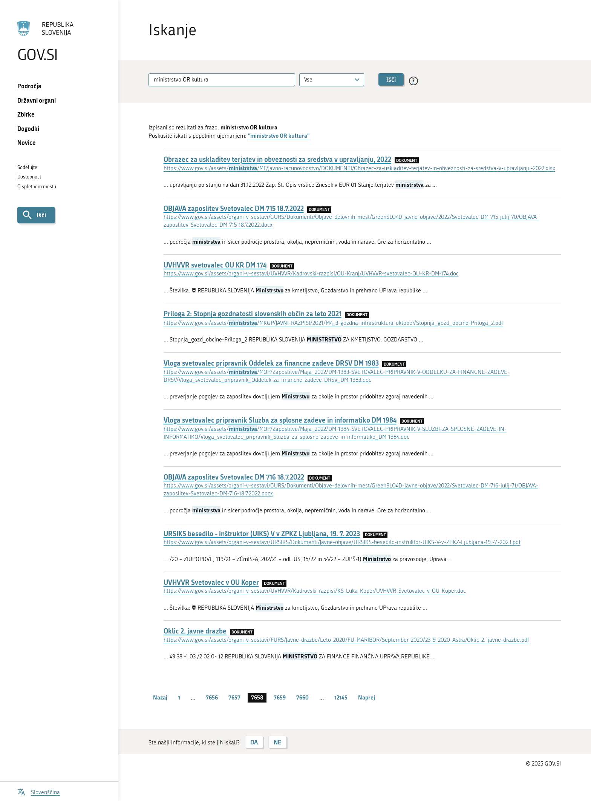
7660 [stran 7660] (302, 697)
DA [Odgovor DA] (254, 742)
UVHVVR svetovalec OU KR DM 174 (215, 265)
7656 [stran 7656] (212, 697)
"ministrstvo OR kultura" (278, 135)
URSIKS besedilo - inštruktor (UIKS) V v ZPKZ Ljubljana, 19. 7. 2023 (262, 533)
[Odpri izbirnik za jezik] (38, 791)
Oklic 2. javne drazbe (195, 631)
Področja (29, 85)
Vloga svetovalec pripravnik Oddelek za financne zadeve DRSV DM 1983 (271, 363)
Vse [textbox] (308, 79)
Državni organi (36, 100)
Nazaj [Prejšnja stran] (160, 697)
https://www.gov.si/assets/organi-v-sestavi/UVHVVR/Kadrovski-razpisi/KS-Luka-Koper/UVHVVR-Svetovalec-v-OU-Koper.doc (315, 590)
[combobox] (331, 79)
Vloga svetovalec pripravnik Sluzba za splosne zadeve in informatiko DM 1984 (280, 420)
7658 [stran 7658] (257, 697)
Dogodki (28, 128)
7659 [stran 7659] (280, 697)
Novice (26, 142)
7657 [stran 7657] (234, 697)
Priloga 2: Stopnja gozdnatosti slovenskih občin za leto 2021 (252, 313)
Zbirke (26, 114)
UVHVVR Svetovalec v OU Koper (211, 582)
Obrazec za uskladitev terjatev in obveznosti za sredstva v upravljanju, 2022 (277, 159)
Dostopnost (29, 177)
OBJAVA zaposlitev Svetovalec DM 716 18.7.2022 (234, 477)
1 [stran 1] (179, 697)
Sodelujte (27, 167)
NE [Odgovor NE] (277, 742)
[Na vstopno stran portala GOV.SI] (59, 41)
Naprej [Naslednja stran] (366, 697)
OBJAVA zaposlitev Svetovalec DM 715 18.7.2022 (234, 208)
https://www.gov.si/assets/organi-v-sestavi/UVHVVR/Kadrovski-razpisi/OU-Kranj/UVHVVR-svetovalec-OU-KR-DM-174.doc (311, 273)
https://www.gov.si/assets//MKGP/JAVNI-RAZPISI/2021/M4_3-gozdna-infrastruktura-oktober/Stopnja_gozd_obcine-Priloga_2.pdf (333, 323)
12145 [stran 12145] (341, 697)
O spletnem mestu (36, 186)
